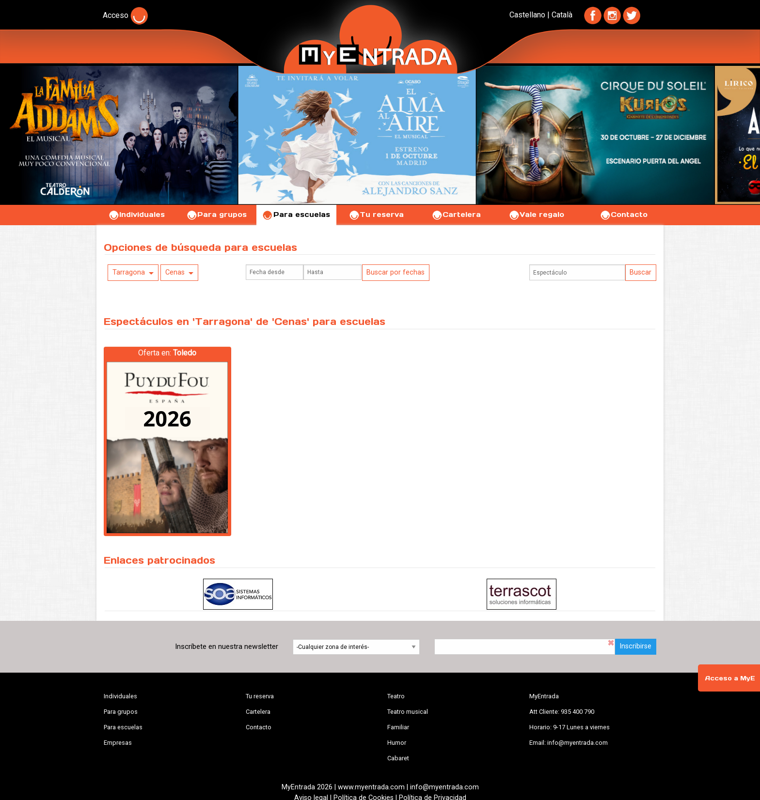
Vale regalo (536, 214)
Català (562, 14)
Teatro (396, 696)
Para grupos (216, 214)
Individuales (136, 214)
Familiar (398, 727)
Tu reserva (376, 214)
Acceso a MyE (730, 678)
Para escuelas (296, 214)
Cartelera (456, 214)
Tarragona (128, 272)
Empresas (118, 742)
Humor (396, 742)
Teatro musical (407, 711)
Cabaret (398, 758)
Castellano (527, 14)
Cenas (175, 272)
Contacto (624, 214)
